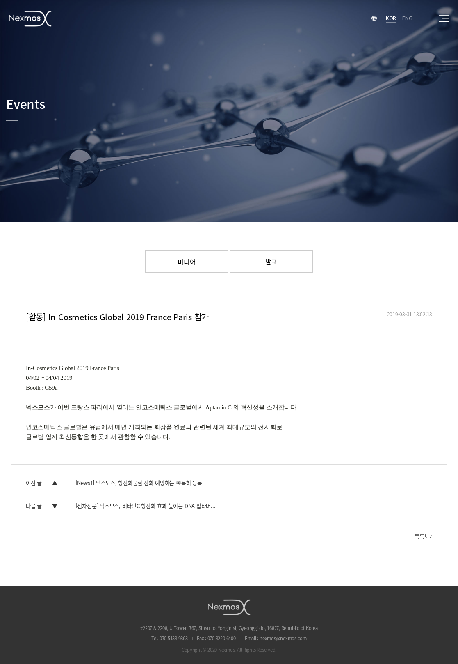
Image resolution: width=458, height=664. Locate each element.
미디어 (187, 262)
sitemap (444, 18)
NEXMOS (229, 607)
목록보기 (424, 536)
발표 (271, 262)
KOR (391, 18)
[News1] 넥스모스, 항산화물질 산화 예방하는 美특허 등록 (139, 483)
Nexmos (30, 18)
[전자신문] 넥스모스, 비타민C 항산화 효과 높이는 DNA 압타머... (146, 506)
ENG (407, 18)
